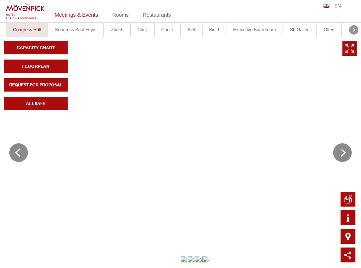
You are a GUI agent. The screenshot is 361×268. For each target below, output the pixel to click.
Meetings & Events (76, 15)
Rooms (120, 15)
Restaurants (157, 15)
